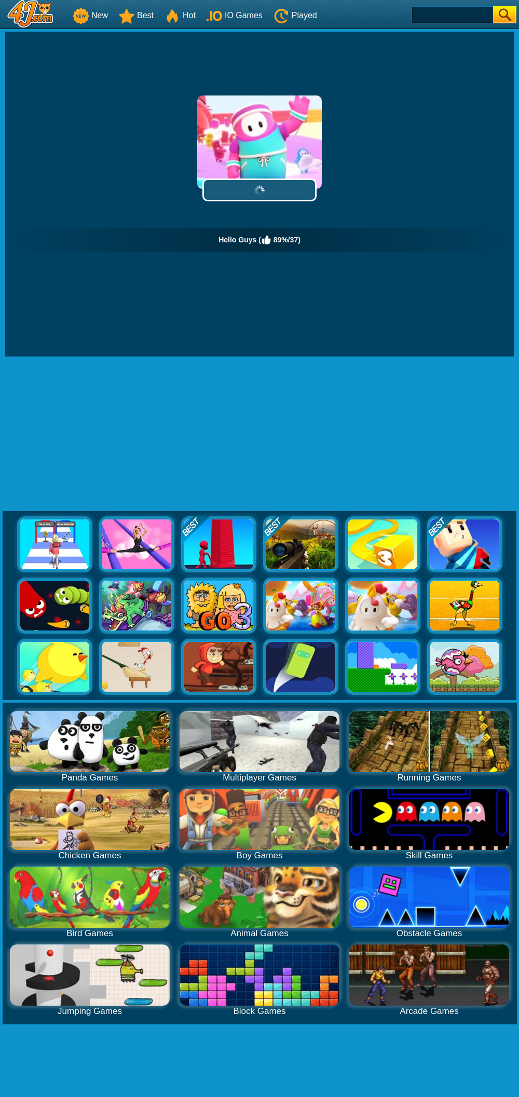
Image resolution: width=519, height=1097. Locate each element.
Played (295, 15)
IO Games (234, 15)
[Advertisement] (259, 434)
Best (136, 15)
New (90, 15)
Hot (180, 15)
